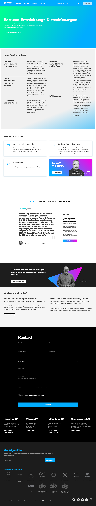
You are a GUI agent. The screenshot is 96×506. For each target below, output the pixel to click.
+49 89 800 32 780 (53, 430)
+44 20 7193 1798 (53, 432)
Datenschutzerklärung (22, 500)
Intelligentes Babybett (31, 201)
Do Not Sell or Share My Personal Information (43, 500)
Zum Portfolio (88, 195)
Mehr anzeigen (9, 314)
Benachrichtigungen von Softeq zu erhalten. (37, 395)
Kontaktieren (57, 172)
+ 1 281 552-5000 (8, 432)
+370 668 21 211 (30, 430)
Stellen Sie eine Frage (18, 281)
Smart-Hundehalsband (64, 201)
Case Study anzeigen (70, 241)
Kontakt (87, 3)
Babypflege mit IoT (52, 201)
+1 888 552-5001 (8, 430)
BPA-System (42, 201)
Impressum (30, 500)
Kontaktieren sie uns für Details (13, 32)
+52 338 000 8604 (76, 430)
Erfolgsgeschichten (58, 3)
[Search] (77, 3)
